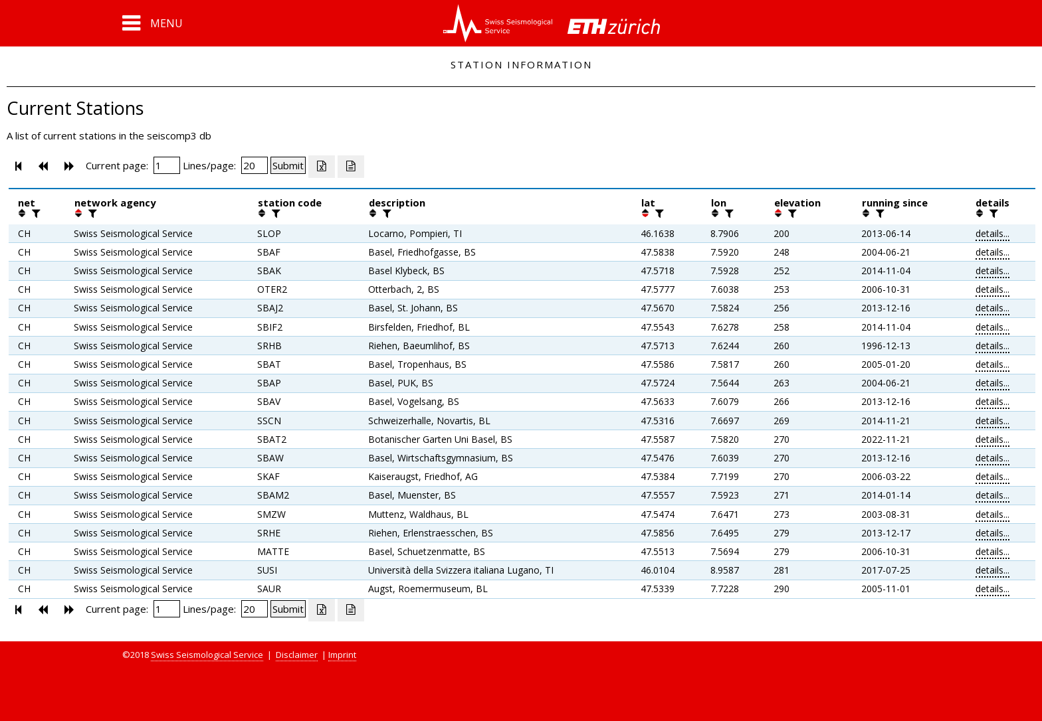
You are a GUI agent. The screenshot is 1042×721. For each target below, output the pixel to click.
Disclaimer (297, 655)
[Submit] (288, 165)
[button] (152, 23)
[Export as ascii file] (351, 166)
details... (992, 233)
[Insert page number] (167, 165)
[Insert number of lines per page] (254, 165)
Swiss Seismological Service (207, 655)
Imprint (342, 655)
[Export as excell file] (321, 166)
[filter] (35, 213)
